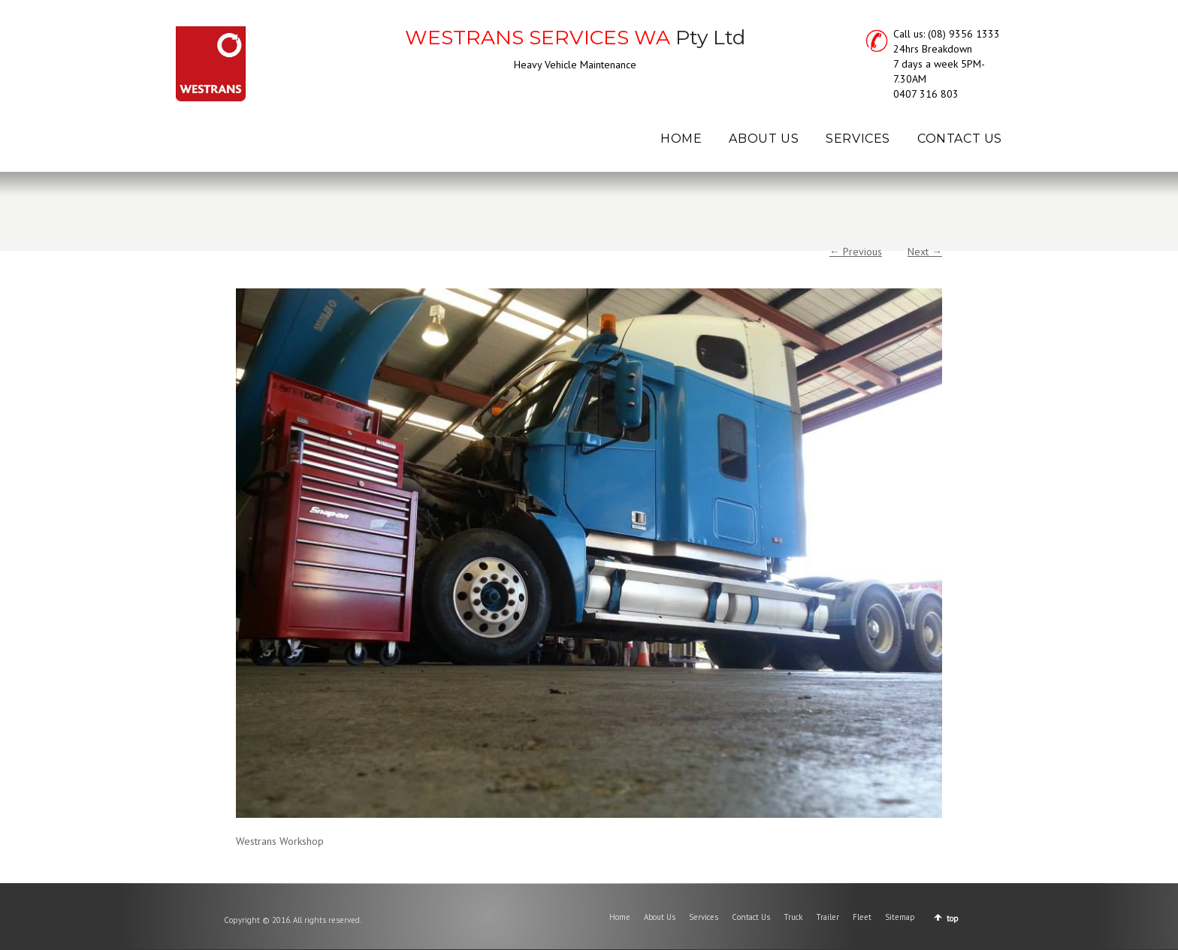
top (953, 918)
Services (703, 917)
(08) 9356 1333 (964, 34)
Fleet (862, 917)
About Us (659, 917)
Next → (925, 251)
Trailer (827, 917)
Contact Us (751, 917)
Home (619, 917)
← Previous (855, 251)
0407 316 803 (926, 94)
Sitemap (900, 917)
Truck (793, 917)
